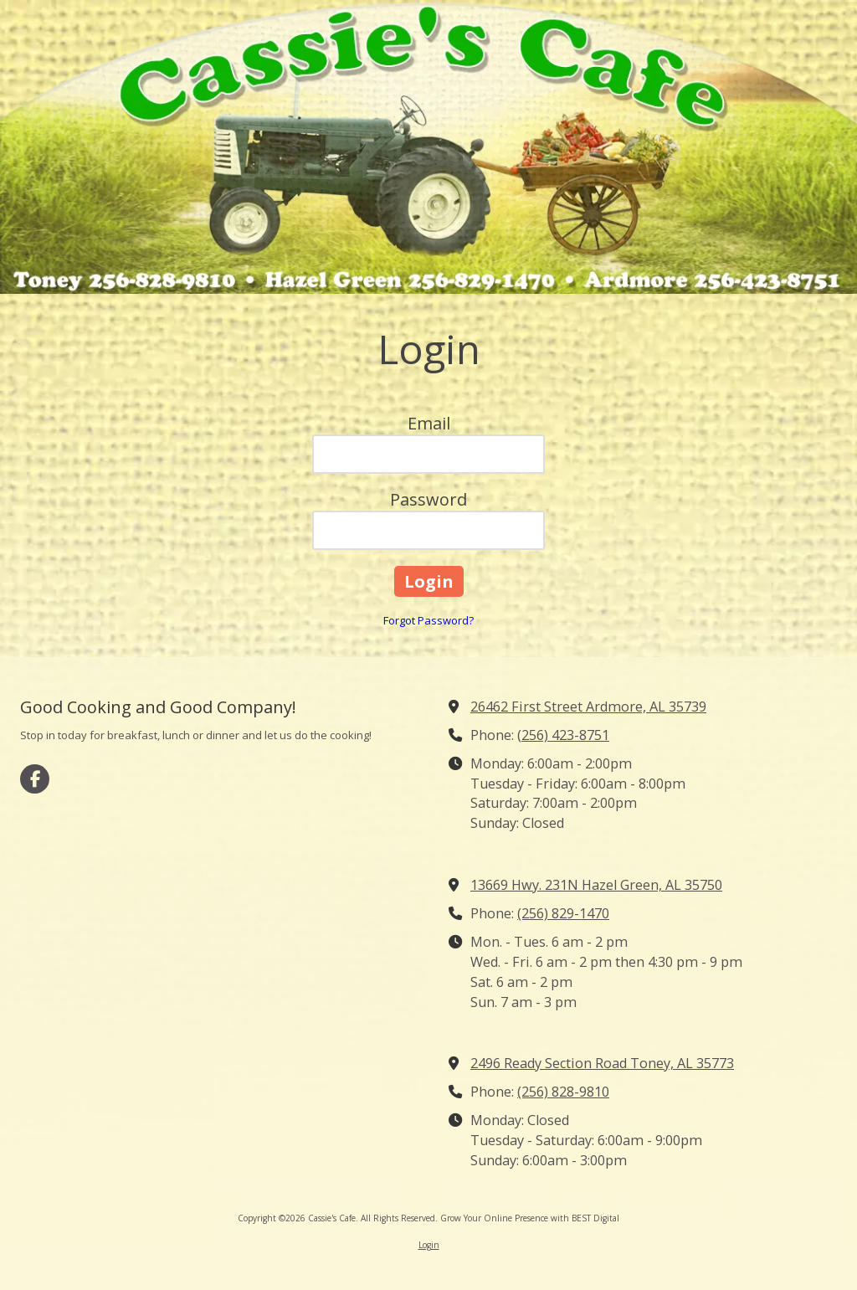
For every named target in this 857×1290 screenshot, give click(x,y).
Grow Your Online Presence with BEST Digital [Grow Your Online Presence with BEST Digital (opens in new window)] (529, 1218)
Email (429, 423)
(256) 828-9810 (563, 1091)
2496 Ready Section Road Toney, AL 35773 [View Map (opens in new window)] (602, 1063)
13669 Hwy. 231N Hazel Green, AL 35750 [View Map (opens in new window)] (596, 885)
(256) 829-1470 (563, 913)
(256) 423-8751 (563, 735)
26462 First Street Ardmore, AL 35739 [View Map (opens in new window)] (588, 706)
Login (428, 1245)
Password (428, 499)
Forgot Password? (428, 620)
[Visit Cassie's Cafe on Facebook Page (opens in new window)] (34, 779)
